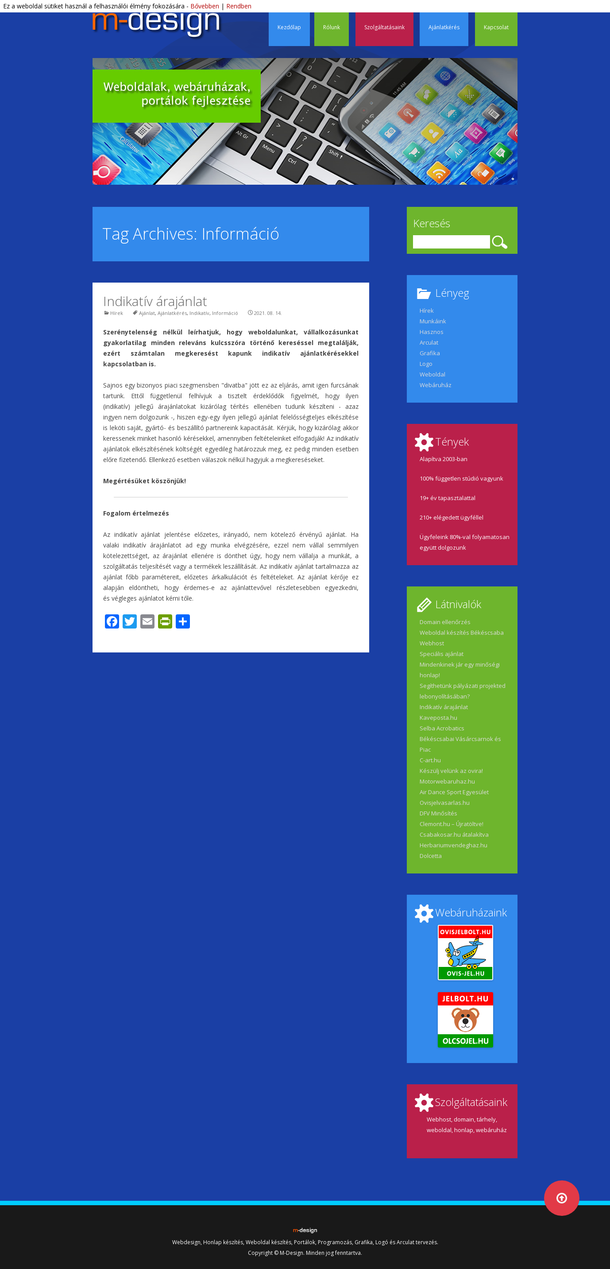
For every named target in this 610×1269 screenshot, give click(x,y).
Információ (225, 313)
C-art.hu (430, 760)
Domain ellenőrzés (445, 622)
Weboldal (432, 374)
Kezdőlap (289, 27)
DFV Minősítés (438, 813)
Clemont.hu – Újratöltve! (451, 824)
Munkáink (433, 321)
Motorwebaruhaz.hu (447, 781)
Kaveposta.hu (438, 718)
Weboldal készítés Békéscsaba (462, 632)
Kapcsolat (496, 27)
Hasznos (432, 332)
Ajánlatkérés (444, 27)
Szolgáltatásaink (384, 27)
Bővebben (204, 6)
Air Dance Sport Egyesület (454, 792)
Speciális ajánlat (441, 654)
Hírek (116, 313)
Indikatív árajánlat (155, 301)
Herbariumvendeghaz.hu (453, 845)
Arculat (429, 342)
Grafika (430, 353)
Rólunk (331, 27)
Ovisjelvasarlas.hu (445, 803)
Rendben (238, 6)
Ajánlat (147, 313)
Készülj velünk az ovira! (451, 771)
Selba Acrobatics (442, 728)
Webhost (432, 643)
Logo (426, 364)
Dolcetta (431, 856)
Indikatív (199, 313)
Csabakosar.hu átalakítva (454, 834)
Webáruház (436, 385)
